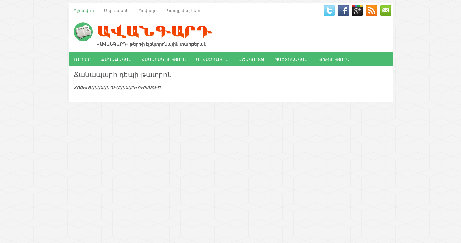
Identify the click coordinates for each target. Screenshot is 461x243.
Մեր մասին (116, 10)
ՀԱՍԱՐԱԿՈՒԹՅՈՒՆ (164, 59)
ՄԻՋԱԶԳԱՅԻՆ (212, 59)
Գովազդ (148, 10)
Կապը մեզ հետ (183, 10)
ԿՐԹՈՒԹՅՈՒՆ (333, 59)
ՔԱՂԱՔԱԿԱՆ (116, 59)
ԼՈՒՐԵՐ (82, 59)
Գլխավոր (84, 10)
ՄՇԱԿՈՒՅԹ (251, 59)
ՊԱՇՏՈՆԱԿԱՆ (291, 59)
